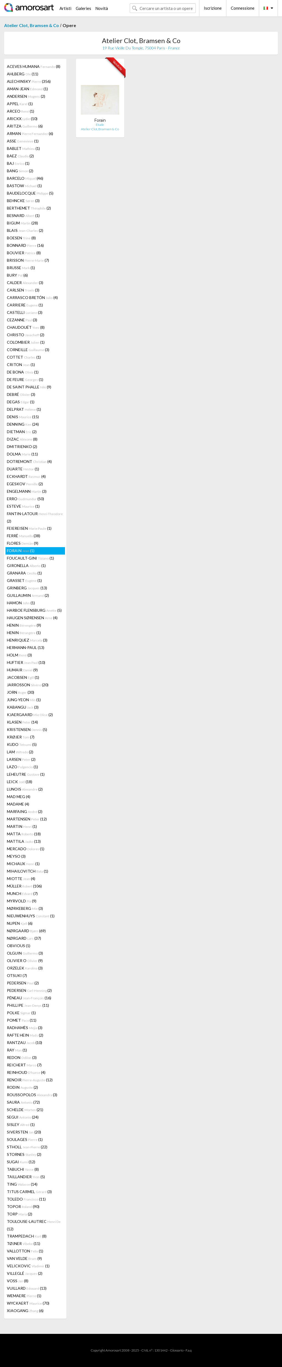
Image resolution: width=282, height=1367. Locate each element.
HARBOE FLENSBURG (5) (34, 610)
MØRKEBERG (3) (25, 908)
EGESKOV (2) (25, 483)
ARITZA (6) (25, 126)
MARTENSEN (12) (27, 819)
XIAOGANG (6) (25, 1310)
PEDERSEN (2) (23, 983)
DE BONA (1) (23, 372)
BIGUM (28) (22, 223)
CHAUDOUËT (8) (26, 327)
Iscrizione (213, 8)
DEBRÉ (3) (21, 394)
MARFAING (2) (24, 811)
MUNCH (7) (22, 893)
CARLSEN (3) (23, 290)
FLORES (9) (22, 543)
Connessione (242, 8)
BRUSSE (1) (21, 267)
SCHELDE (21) (25, 1109)
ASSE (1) (23, 141)
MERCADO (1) (25, 848)
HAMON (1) (21, 602)
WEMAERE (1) (24, 1295)
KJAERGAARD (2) (30, 714)
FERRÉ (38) (23, 535)
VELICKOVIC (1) (28, 1265)
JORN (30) (20, 692)
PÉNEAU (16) (29, 997)
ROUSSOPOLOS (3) (32, 1094)
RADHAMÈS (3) (24, 1027)
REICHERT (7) (24, 1065)
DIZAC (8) (22, 439)
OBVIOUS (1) (18, 945)
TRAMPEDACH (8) (27, 1236)
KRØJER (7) (20, 737)
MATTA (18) (24, 833)
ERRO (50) (25, 498)
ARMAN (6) (30, 133)
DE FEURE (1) (25, 379)
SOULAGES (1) (25, 1139)
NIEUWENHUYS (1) (31, 915)
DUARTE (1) (23, 469)
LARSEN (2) (21, 759)
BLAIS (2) (25, 230)
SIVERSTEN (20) (24, 1132)
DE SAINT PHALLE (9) (29, 387)
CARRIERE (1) (25, 305)
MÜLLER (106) (24, 886)
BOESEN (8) (21, 237)
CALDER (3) (25, 282)
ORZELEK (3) (25, 968)
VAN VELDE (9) (24, 1258)
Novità (101, 8)
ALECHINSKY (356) (29, 81)
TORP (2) (19, 1214)
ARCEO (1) (20, 111)
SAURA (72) (23, 1102)
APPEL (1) (20, 103)
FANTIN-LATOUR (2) (35, 517)
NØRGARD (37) (24, 938)
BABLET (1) (23, 148)
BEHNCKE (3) (23, 200)
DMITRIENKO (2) (22, 446)
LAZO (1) (22, 766)
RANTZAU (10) (24, 1042)
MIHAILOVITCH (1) (27, 871)
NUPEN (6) (19, 923)
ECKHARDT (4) (26, 476)
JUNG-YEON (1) (24, 699)
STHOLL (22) (27, 1147)
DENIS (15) (23, 416)
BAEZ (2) (20, 155)
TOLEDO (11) (26, 1199)
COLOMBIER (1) (26, 342)
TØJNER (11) (23, 1243)
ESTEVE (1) (23, 506)
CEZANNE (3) (22, 319)
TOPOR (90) (23, 1206)
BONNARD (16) (25, 245)
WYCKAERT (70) (28, 1303)
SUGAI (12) (21, 1161)
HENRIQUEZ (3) (27, 640)
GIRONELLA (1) (26, 565)
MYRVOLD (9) (21, 901)
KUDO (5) (22, 744)
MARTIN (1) (22, 826)
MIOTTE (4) (21, 878)
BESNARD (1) (23, 215)
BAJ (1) (18, 163)
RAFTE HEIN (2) (25, 1035)
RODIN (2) (22, 1087)
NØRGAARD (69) (26, 930)
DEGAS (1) (20, 401)
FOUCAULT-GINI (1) (30, 558)
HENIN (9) (24, 625)
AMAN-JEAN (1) (27, 88)
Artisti (65, 8)
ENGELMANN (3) (27, 491)
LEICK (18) (19, 781)
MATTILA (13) (24, 841)
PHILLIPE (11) (28, 1005)
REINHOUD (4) (26, 1072)
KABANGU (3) (23, 707)
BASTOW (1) (24, 185)
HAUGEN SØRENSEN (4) (32, 617)
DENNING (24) (23, 424)
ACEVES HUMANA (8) (33, 66)
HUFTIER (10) (26, 662)
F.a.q (189, 1350)
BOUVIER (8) (24, 252)
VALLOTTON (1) (25, 1251)
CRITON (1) (21, 364)
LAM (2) (20, 751)
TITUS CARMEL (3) (29, 1191)
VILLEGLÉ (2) (24, 1273)
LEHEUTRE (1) (26, 774)
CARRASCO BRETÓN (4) (32, 297)
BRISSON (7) (28, 260)
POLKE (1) (21, 1012)
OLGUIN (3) (25, 953)
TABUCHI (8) (23, 1169)
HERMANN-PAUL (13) (25, 647)
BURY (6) (17, 275)
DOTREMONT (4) (29, 461)
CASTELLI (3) (24, 312)
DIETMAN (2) (22, 431)
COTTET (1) (24, 357)
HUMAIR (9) (22, 669)
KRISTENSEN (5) (27, 729)
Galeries (83, 8)
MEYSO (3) (16, 856)
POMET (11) (21, 1020)
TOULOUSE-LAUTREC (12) (34, 1225)
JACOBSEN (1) (23, 677)
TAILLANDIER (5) (26, 1176)
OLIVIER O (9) (25, 960)
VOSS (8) (17, 1280)
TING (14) (22, 1184)
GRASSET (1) (24, 580)
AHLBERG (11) (22, 73)
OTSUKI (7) (17, 975)
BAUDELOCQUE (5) (30, 193)
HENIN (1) (24, 632)
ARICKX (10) (22, 118)
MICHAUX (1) (23, 863)
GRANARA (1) (24, 573)
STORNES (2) (24, 1154)
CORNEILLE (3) (28, 349)
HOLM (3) (19, 655)
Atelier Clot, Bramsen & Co (31, 25)
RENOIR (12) (30, 1079)
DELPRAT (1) (24, 409)
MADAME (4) (18, 804)
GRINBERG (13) (27, 588)
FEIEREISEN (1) (29, 528)
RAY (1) (17, 1050)
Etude (100, 125)
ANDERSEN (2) (26, 96)
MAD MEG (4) (18, 796)
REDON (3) (22, 1057)
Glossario (176, 1350)
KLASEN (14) (22, 722)
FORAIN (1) (20, 550)
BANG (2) (20, 170)
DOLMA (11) (22, 454)
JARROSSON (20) (27, 684)
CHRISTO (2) (25, 334)
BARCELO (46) (25, 178)
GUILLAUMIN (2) (28, 595)
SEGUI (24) (23, 1117)
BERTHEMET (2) (29, 208)
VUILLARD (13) (27, 1288)
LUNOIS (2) (25, 789)
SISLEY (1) (21, 1124)
